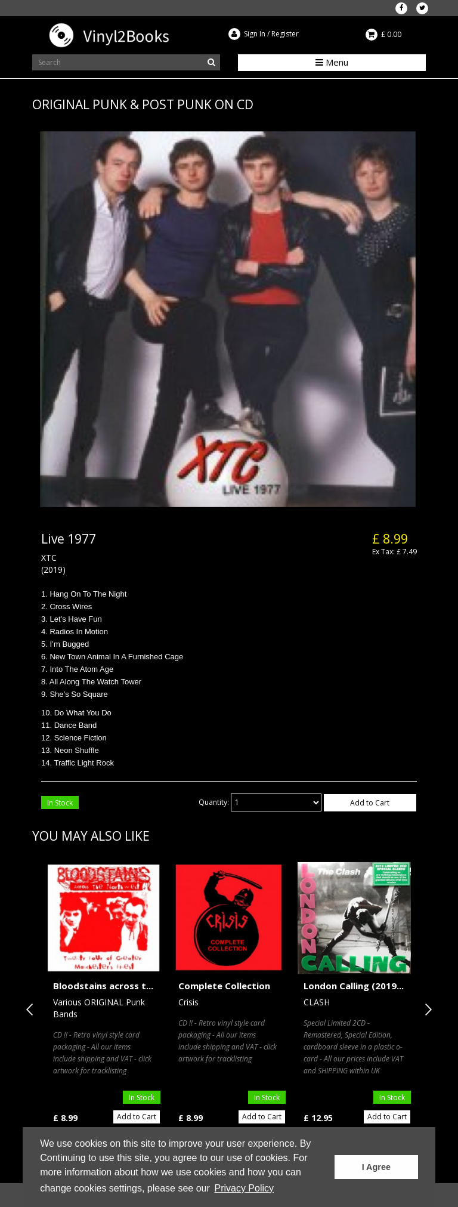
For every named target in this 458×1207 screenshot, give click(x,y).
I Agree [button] (376, 1167)
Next (426, 1009)
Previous (32, 1009)
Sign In (254, 34)
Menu (331, 62)
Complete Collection (224, 986)
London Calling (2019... (354, 986)
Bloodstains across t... (103, 986)
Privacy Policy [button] (244, 1188)
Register (285, 34)
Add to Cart (369, 803)
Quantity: (214, 802)
